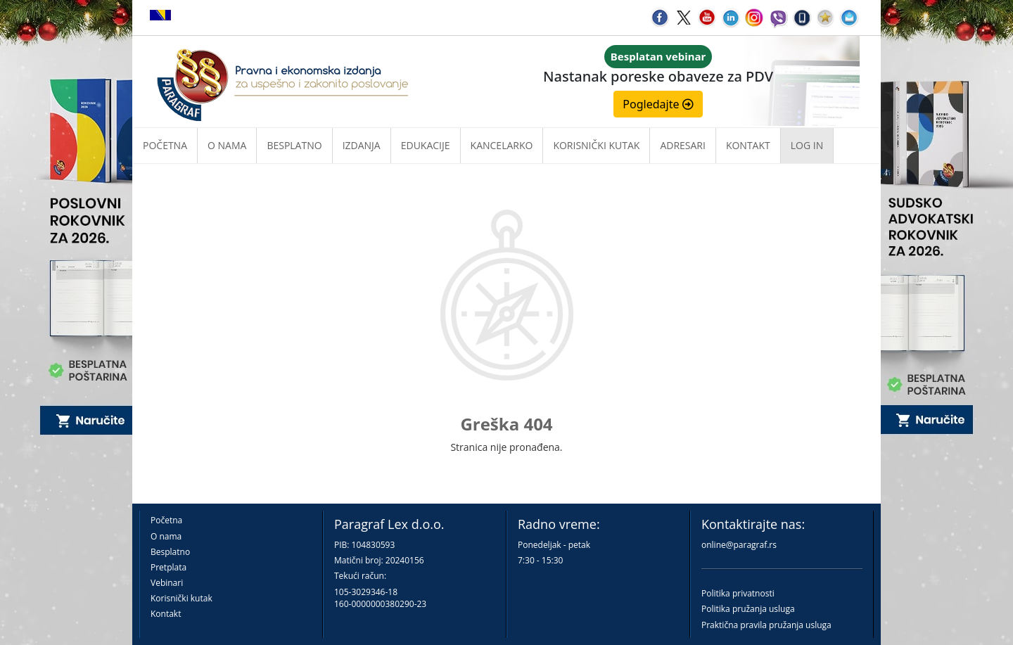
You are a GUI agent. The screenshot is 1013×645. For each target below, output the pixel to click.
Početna (165, 145)
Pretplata (168, 567)
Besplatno (294, 145)
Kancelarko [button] (502, 145)
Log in (807, 145)
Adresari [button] (683, 145)
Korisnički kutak (181, 598)
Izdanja (362, 145)
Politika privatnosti (738, 593)
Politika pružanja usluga (748, 609)
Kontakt (166, 614)
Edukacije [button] (425, 145)
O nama (227, 145)
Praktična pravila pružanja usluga (766, 625)
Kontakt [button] (748, 145)
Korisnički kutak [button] (596, 145)
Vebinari (167, 583)
